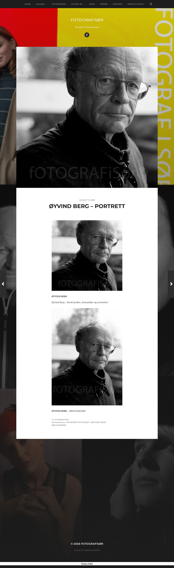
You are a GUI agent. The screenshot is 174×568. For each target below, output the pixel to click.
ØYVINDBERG (59, 425)
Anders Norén (92, 550)
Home (27, 4)
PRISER (103, 4)
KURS (92, 4)
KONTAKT (117, 4)
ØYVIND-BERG (99, 422)
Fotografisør (87, 20)
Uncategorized (61, 419)
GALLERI (40, 4)
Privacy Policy (136, 4)
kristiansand (59, 422)
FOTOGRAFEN (59, 4)
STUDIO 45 (76, 4)
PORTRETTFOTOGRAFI (78, 422)
